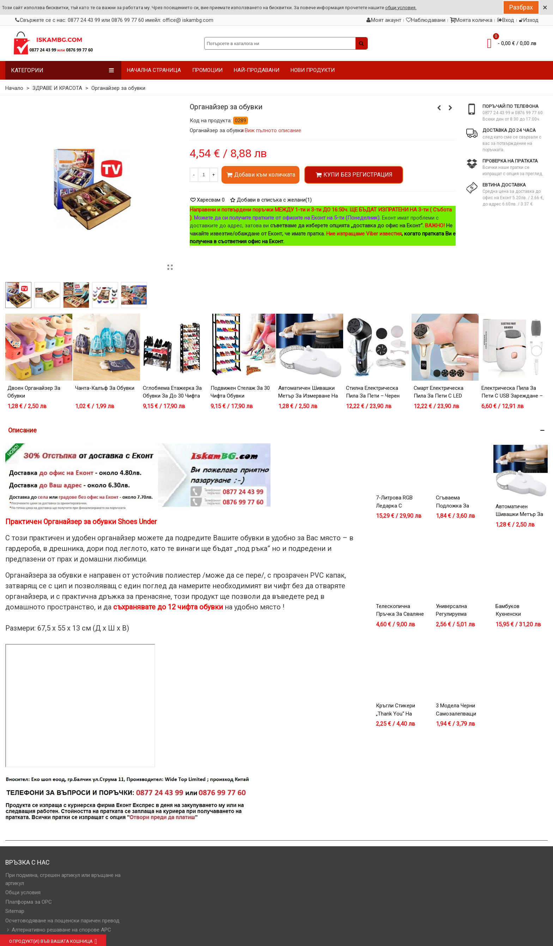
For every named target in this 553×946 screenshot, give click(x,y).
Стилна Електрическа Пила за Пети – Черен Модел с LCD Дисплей (373, 396)
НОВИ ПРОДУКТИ (313, 70)
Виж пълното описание (273, 130)
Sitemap (14, 911)
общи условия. (401, 7)
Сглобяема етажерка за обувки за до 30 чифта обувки (172, 396)
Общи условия (23, 892)
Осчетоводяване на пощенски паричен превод (62, 920)
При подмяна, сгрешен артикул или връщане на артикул (63, 879)
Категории (62, 70)
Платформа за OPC (28, 902)
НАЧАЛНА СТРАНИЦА (154, 70)
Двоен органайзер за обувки (33, 392)
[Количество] (204, 175)
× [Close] (545, 7)
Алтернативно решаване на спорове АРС (58, 930)
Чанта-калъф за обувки (104, 388)
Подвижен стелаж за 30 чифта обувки (240, 392)
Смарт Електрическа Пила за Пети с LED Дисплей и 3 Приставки (443, 396)
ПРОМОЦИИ (207, 70)
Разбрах (521, 7)
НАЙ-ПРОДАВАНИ (256, 70)
